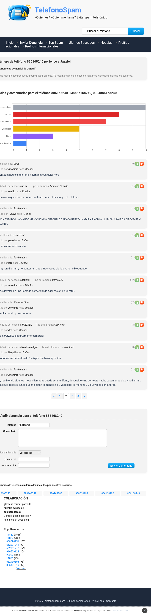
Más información (120, 610)
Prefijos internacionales (42, 46)
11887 (9, 534)
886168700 (107, 493)
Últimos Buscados (82, 42)
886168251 (30, 493)
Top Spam (56, 42)
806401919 (12, 565)
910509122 (12, 551)
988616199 (81, 493)
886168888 (56, 493)
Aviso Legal (98, 601)
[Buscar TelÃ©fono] (105, 31)
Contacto (111, 601)
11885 (9, 558)
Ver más (21, 568)
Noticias (106, 42)
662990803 (12, 561)
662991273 (12, 548)
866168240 (133, 493)
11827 (9, 538)
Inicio (9, 42)
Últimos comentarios (78, 601)
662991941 (12, 544)
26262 (9, 555)
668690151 (12, 541)
